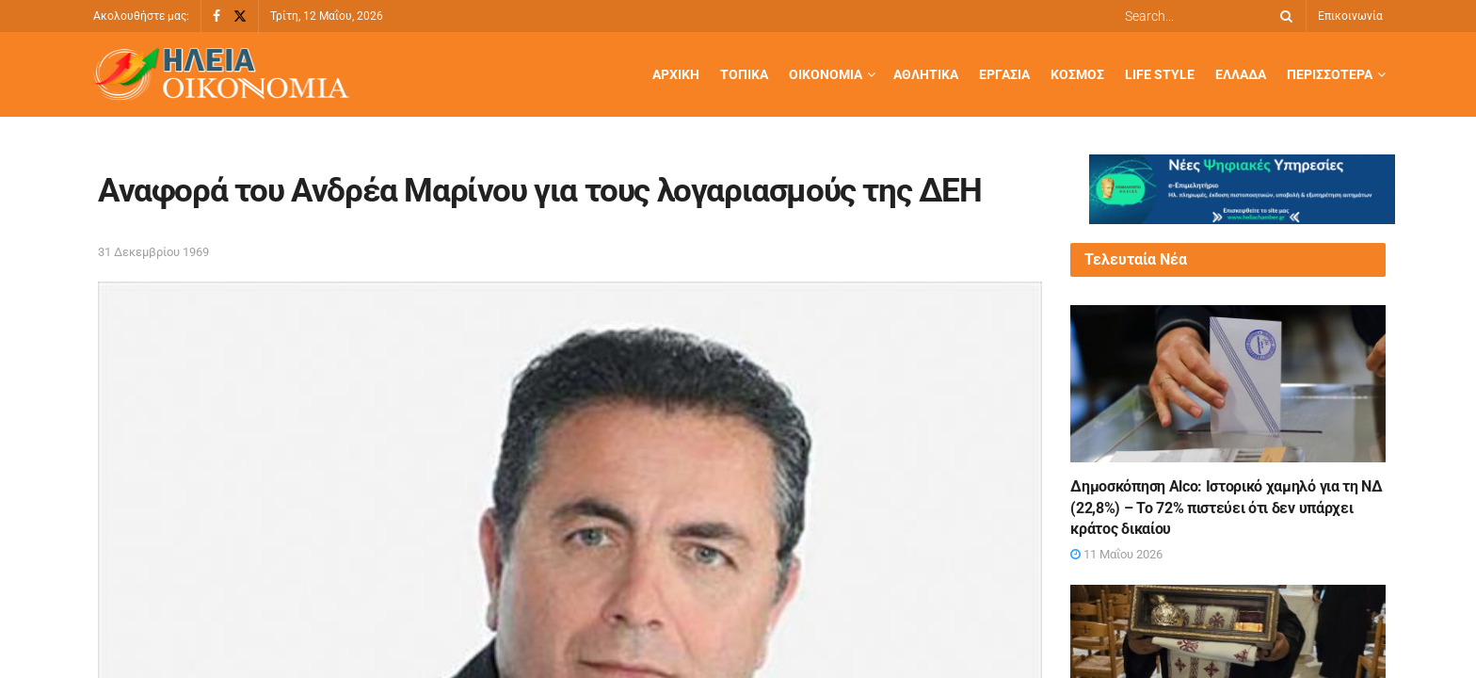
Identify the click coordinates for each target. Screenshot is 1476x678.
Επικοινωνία (1350, 16)
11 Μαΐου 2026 (1116, 554)
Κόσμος (1077, 74)
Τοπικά (744, 74)
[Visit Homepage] (221, 75)
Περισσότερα (1329, 74)
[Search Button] (1283, 16)
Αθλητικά (925, 74)
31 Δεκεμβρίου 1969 (153, 252)
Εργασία (1004, 74)
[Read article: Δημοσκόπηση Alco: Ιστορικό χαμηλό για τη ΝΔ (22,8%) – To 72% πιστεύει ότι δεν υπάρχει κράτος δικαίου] (1227, 383)
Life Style (1160, 74)
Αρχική (675, 74)
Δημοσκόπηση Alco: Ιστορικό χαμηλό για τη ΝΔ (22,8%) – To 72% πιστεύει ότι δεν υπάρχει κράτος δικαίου (1226, 507)
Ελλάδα (1240, 74)
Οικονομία (825, 74)
